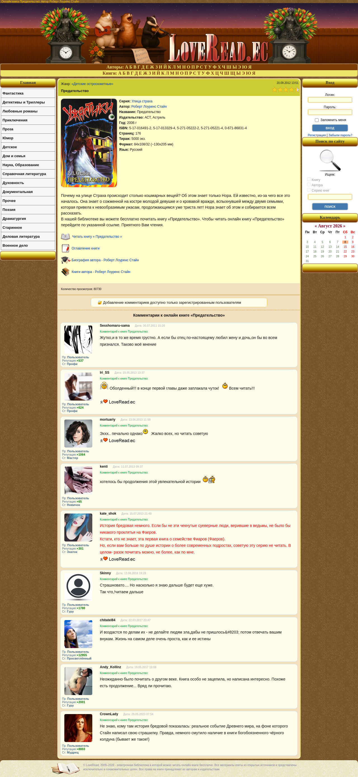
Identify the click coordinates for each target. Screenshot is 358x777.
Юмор (8, 138)
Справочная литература (24, 174)
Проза (8, 129)
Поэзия (9, 210)
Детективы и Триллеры (24, 102)
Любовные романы (20, 111)
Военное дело (15, 245)
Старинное (12, 227)
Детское (10, 147)
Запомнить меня (330, 120)
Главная (28, 82)
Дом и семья (14, 156)
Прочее (9, 201)
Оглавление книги (86, 248)
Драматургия (14, 218)
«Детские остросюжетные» (92, 84)
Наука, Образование (21, 165)
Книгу (313, 179)
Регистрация (317, 135)
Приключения (15, 120)
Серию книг (318, 190)
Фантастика (13, 93)
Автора (315, 185)
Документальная (18, 192)
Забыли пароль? (340, 135)
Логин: (330, 98)
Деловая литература (21, 236)
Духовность (13, 183)
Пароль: (330, 110)
